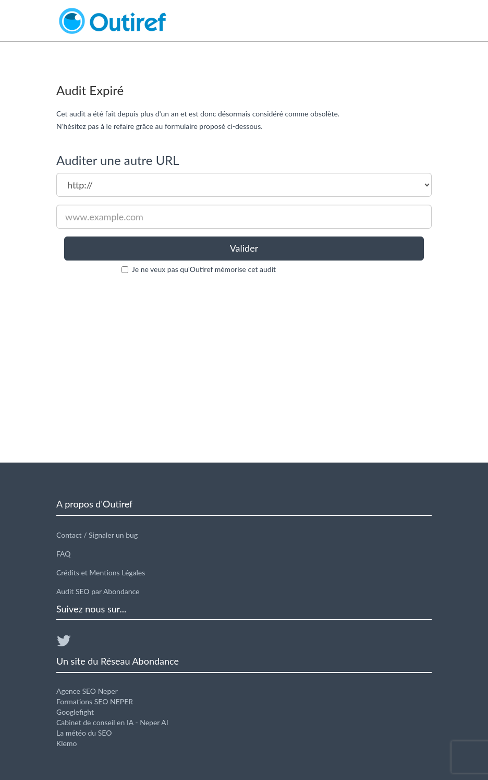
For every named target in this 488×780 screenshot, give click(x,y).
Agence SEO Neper (87, 691)
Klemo (66, 743)
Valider (244, 248)
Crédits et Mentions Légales (100, 572)
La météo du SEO (84, 732)
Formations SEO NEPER (94, 701)
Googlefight (75, 711)
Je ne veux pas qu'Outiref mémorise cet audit (204, 269)
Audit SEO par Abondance (98, 591)
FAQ (63, 553)
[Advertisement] (244, 369)
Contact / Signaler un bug (97, 534)
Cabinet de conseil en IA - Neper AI (112, 722)
